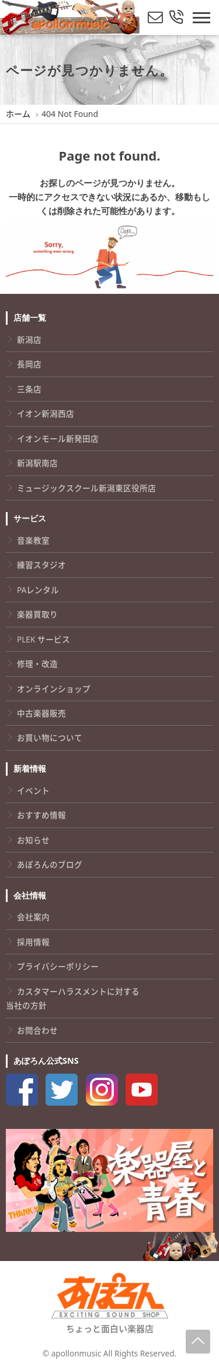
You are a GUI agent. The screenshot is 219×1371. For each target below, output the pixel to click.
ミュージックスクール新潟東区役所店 (86, 487)
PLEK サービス (43, 639)
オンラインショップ (54, 688)
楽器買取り (37, 614)
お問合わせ (37, 1030)
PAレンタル (38, 589)
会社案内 (33, 916)
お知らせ (33, 840)
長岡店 (29, 364)
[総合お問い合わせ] (176, 18)
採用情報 (33, 941)
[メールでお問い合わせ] (155, 18)
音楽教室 (33, 540)
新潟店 (29, 339)
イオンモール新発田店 (58, 438)
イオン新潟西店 (45, 413)
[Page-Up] (198, 1342)
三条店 (29, 389)
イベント (33, 790)
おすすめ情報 (41, 815)
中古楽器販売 (41, 713)
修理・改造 (37, 663)
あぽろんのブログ (49, 864)
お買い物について (49, 737)
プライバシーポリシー (58, 966)
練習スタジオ (41, 564)
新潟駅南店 (37, 462)
